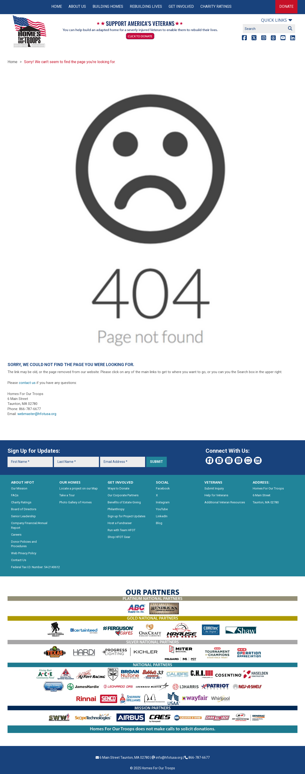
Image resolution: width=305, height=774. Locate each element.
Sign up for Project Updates (126, 516)
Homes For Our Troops (268, 488)
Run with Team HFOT (121, 530)
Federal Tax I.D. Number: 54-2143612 (35, 567)
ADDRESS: (261, 482)
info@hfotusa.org (169, 757)
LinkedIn (161, 516)
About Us (77, 6)
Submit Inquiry (214, 488)
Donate (286, 6)
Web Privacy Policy (23, 553)
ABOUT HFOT (22, 482)
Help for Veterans (216, 495)
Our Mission (19, 488)
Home (56, 6)
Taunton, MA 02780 (266, 502)
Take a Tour (67, 495)
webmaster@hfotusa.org (36, 414)
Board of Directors (23, 509)
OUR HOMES (70, 482)
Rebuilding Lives (146, 6)
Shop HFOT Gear (119, 537)
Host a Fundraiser (120, 523)
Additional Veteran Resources (224, 502)
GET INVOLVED (120, 482)
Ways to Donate (118, 488)
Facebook (163, 488)
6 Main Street (261, 495)
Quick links (274, 20)
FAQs (14, 495)
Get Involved (181, 6)
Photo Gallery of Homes (75, 502)
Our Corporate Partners (123, 495)
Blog (159, 523)
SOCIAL (162, 482)
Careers (16, 534)
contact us (27, 383)
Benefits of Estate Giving (124, 502)
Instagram (163, 502)
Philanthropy (116, 509)
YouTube (162, 509)
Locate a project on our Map (78, 488)
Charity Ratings (216, 6)
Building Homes (108, 6)
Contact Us (18, 560)
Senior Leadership (23, 516)
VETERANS (213, 482)
